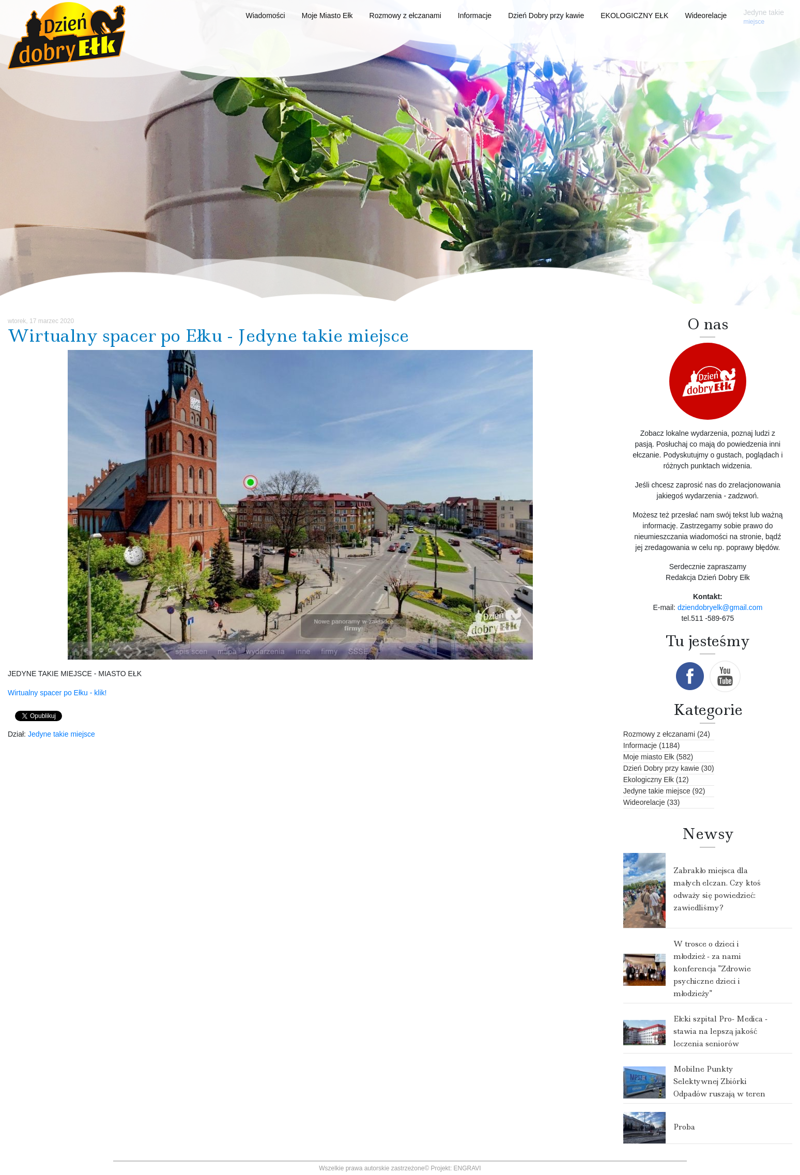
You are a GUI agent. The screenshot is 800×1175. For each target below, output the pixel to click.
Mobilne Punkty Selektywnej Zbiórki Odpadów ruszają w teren (719, 1081)
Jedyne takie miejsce (61, 734)
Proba (684, 1127)
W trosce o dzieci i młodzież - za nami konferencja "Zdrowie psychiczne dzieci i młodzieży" (712, 969)
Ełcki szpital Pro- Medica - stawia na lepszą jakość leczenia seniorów (720, 1031)
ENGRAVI (467, 1168)
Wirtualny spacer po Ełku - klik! (58, 693)
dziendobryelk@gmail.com (720, 607)
